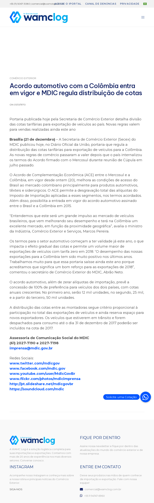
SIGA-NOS (16, 489)
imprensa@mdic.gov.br (31, 348)
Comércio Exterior (23, 78)
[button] (145, 397)
